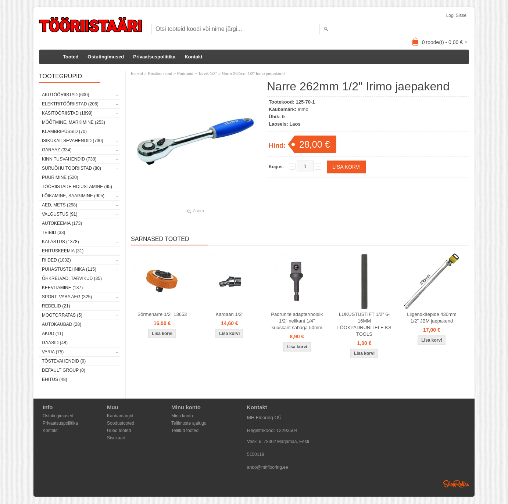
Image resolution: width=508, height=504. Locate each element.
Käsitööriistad (160, 73)
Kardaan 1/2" (229, 314)
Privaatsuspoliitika (154, 57)
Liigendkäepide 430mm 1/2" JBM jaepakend (431, 318)
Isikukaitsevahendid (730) (72, 140)
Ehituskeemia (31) (62, 250)
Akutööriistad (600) (65, 94)
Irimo (303, 109)
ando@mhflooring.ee (267, 467)
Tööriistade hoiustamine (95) (77, 186)
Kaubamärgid (120, 415)
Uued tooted (119, 430)
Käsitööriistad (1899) (67, 113)
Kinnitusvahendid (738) (69, 159)
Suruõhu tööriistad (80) (71, 168)
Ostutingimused (105, 57)
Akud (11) (52, 333)
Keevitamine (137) (62, 287)
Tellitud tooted (184, 430)
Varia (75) (53, 351)
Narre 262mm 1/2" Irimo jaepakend (253, 73)
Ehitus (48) (54, 379)
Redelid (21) (56, 306)
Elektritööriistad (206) (70, 104)
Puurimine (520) (60, 177)
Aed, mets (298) (59, 205)
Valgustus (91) (59, 214)
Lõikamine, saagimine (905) (73, 195)
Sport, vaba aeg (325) (67, 296)
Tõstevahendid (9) (64, 361)
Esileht (137, 73)
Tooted (70, 57)
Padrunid (185, 73)
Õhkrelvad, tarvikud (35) (72, 278)
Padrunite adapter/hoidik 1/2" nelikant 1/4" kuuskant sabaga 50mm (297, 321)
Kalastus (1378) (60, 241)
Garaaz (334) (57, 149)
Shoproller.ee (456, 483)
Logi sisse (456, 15)
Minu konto (182, 415)
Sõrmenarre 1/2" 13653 (162, 314)
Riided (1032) (56, 260)
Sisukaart (116, 437)
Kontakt (193, 57)
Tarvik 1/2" (207, 73)
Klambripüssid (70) (64, 131)
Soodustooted (120, 423)
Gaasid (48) (55, 342)
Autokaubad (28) (61, 324)
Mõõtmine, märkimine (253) (73, 122)
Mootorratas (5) (62, 315)
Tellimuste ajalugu (188, 423)
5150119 (255, 454)
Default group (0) (63, 370)
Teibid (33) (53, 232)
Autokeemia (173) (62, 223)
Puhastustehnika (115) (69, 269)
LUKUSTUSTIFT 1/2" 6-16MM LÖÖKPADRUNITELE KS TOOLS (364, 324)
